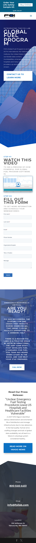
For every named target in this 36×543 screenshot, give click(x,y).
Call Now (17, 367)
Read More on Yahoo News (18, 448)
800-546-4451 (18, 485)
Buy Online (25, 5)
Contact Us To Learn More (15, 76)
